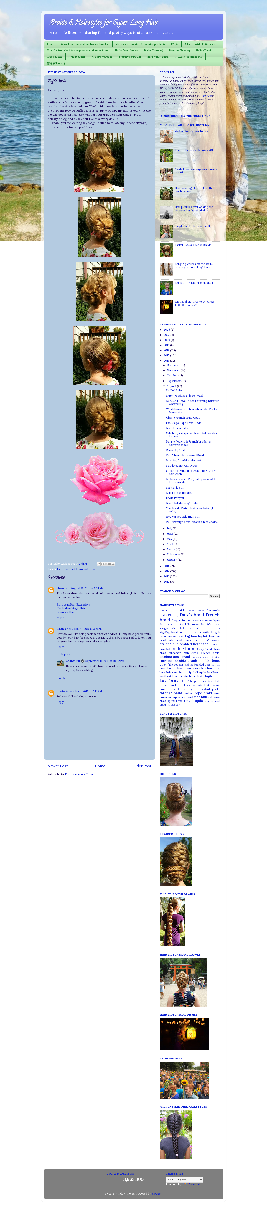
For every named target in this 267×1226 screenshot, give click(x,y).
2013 (167, 576)
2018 (167, 350)
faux (181, 664)
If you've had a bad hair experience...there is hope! (78, 50)
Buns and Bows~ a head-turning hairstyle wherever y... (192, 402)
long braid (168, 685)
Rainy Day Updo (176, 450)
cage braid (205, 649)
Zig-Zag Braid (169, 632)
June (170, 533)
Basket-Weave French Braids (193, 245)
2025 (167, 329)
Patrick (61, 628)
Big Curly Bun (175, 487)
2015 (167, 566)
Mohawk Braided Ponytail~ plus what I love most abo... (190, 480)
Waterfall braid (182, 628)
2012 (167, 581)
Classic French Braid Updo (183, 417)
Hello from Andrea (127, 50)
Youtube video (208, 628)
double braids (186, 661)
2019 (167, 345)
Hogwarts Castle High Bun (183, 516)
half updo (199, 672)
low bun (183, 685)
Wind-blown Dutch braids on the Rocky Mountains (191, 411)
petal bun (77, 569)
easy (163, 664)
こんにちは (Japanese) (189, 56)
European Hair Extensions (74, 604)
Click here (206, 95)
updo (199, 701)
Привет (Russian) (130, 56)
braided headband (194, 644)
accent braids (190, 632)
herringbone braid (191, 676)
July (170, 528)
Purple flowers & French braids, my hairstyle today (188, 443)
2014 (167, 571)
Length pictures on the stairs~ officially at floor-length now (194, 265)
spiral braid (175, 701)
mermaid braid (201, 685)
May (170, 539)
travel (188, 701)
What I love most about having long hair (85, 44)
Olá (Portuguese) (102, 56)
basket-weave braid (172, 636)
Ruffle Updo (174, 390)
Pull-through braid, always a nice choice (192, 522)
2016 (167, 360)
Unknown (63, 588)
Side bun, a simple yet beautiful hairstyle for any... (192, 435)
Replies (65, 654)
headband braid (169, 676)
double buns (210, 661)
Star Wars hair (209, 624)
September (174, 381)
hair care (172, 672)
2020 (167, 340)
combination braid (175, 657)
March (171, 549)
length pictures (194, 681)
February (173, 554)
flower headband (202, 668)
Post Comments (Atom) (79, 774)
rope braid (203, 693)
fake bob (173, 664)
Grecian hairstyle (202, 620)
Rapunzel (193, 624)
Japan (216, 620)
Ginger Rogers (181, 620)
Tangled (164, 628)
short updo (172, 697)
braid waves (183, 640)
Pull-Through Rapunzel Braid (185, 455)
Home (51, 44)
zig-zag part (173, 704)
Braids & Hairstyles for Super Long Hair (104, 23)
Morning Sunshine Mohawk (183, 460)
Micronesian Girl (173, 624)
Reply (60, 617)
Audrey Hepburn (195, 610)
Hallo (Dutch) (204, 50)
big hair (203, 636)
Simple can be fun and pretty (193, 226)
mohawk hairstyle (181, 689)
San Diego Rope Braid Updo (184, 423)
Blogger (157, 1193)
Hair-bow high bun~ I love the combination (194, 189)
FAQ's (175, 44)
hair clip (185, 672)
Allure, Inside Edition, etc (200, 44)
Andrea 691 (73, 661)
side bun (89, 569)
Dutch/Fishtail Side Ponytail (184, 395)
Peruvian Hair (65, 612)
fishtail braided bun (197, 664)
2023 (167, 335)
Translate (191, 1184)
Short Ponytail (175, 498)
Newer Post (58, 766)
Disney (173, 615)
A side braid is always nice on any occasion (196, 170)
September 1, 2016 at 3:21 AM (85, 628)
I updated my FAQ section (182, 465)
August (172, 386)
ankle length (211, 632)
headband (213, 672)
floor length (167, 668)
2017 (167, 355)
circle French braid (205, 653)
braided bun (169, 644)
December (174, 365)
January (172, 559)
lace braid (63, 569)
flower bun (183, 668)
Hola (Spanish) (77, 56)
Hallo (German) (153, 50)
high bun (212, 676)
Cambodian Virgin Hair (71, 608)
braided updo (184, 648)
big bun (191, 636)
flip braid (215, 664)
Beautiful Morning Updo (182, 503)
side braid (187, 697)
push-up (188, 693)
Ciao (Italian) (55, 56)
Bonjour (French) (179, 50)
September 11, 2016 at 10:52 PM (104, 661)
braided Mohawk (206, 640)
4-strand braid (172, 610)
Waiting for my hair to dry (191, 131)
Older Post (142, 766)
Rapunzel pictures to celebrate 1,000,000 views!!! (195, 303)
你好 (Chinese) (56, 63)
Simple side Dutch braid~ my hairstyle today (190, 510)
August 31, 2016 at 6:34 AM (86, 588)
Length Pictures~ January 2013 (194, 150)
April (170, 544)
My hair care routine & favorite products (140, 44)
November (174, 370)
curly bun (166, 660)
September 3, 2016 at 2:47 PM (84, 691)
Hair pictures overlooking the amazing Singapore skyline (194, 208)
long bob (213, 681)
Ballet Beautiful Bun (179, 493)
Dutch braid (192, 615)
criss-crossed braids (206, 657)
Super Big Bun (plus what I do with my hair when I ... (191, 472)
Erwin (61, 691)
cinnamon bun (179, 653)
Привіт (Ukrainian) (158, 56)
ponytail (203, 689)
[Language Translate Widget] (184, 1180)
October (172, 375)
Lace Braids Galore (178, 428)
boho (171, 640)
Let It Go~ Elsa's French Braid (194, 283)
